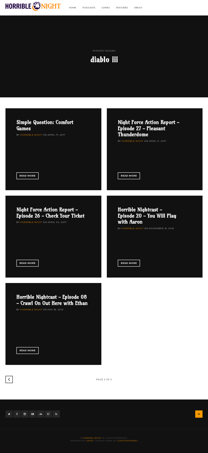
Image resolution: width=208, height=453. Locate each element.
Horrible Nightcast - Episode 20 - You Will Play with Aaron (147, 215)
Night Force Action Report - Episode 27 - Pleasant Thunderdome (148, 128)
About (138, 7)
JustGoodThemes (127, 441)
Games (106, 7)
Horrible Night (31, 134)
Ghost (89, 441)
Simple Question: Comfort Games (44, 125)
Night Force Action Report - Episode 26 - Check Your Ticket (50, 212)
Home (72, 7)
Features (122, 7)
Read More (28, 175)
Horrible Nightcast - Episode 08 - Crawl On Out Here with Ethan (52, 300)
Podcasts (89, 7)
